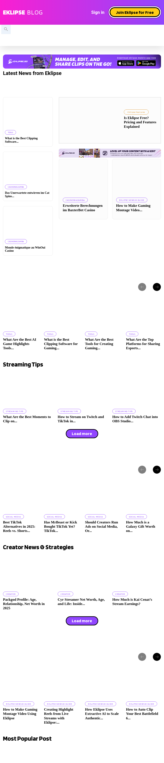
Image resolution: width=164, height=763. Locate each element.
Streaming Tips (14, 411)
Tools (10, 132)
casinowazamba (15, 187)
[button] (6, 29)
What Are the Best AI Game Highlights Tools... (19, 343)
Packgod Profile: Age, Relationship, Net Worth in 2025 (24, 603)
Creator (11, 593)
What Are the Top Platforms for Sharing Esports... (143, 343)
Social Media (13, 516)
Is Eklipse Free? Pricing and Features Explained (140, 122)
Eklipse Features (136, 112)
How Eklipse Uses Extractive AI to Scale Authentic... (102, 713)
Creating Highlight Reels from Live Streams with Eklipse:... (58, 715)
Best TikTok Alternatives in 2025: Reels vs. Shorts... (19, 526)
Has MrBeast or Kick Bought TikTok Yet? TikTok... (60, 526)
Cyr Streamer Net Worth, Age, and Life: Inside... (81, 601)
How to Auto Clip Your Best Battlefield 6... (142, 713)
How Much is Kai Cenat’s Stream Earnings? (132, 601)
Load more (82, 433)
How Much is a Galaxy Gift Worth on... (140, 526)
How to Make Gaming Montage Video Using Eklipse (20, 713)
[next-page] (157, 287)
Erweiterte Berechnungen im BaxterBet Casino (82, 208)
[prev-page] (142, 287)
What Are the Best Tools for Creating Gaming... (99, 343)
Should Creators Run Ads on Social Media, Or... (101, 526)
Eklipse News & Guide (131, 200)
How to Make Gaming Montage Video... (133, 208)
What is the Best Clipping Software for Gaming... (61, 343)
